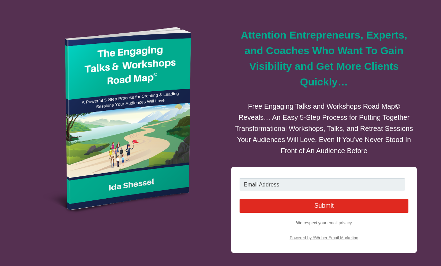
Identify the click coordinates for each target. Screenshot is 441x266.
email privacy (340, 223)
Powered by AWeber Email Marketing (324, 237)
